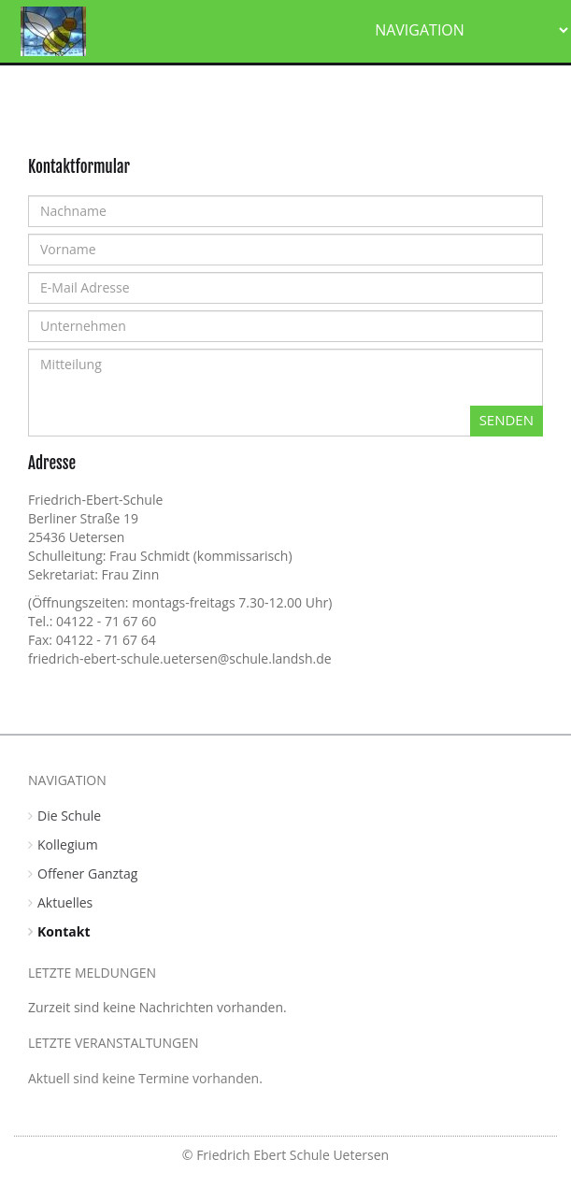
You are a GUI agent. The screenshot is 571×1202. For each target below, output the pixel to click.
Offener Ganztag (87, 873)
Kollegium (67, 844)
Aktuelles (65, 902)
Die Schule (69, 815)
